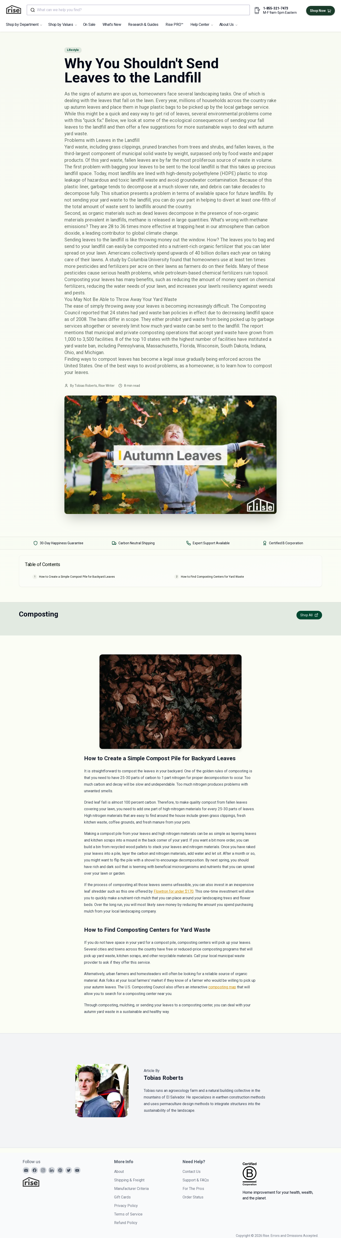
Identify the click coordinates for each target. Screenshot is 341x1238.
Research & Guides (143, 24)
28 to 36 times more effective (139, 226)
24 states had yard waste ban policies (149, 312)
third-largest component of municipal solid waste (115, 153)
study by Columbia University (139, 259)
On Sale (89, 24)
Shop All (309, 615)
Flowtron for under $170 (173, 891)
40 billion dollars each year (222, 253)
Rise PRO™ (174, 24)
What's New (112, 24)
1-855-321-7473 (275, 8)
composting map (222, 987)
